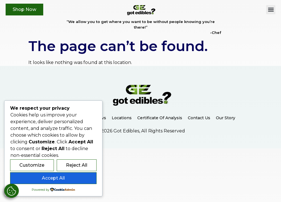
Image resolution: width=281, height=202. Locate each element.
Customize (31, 165)
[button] (270, 9)
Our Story (225, 117)
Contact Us (199, 117)
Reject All (76, 165)
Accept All (53, 178)
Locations (122, 117)
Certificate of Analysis (159, 117)
